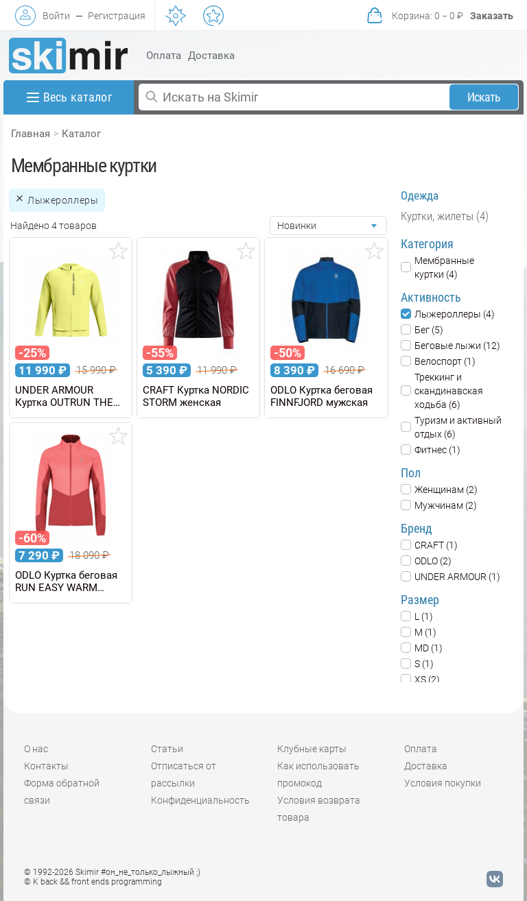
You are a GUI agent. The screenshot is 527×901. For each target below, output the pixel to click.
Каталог (81, 134)
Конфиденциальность (200, 800)
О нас (36, 748)
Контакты (46, 765)
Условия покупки (442, 783)
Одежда (419, 195)
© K (93, 882)
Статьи (167, 748)
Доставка (211, 55)
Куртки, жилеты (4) (445, 216)
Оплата (163, 55)
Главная (30, 134)
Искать (484, 97)
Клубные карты (312, 748)
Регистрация (116, 15)
